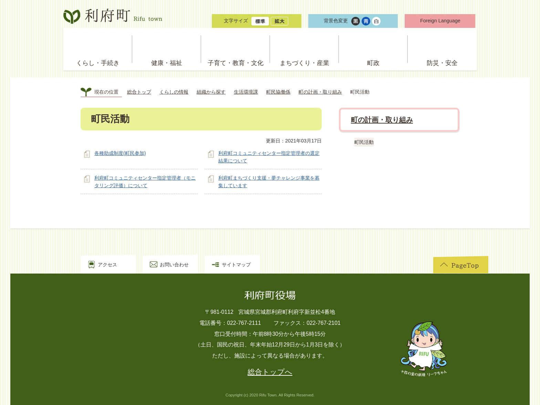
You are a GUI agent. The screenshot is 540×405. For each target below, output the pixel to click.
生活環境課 (246, 92)
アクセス (107, 264)
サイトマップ (236, 264)
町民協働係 (278, 92)
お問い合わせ (174, 264)
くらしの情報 (173, 92)
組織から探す (211, 92)
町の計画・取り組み (320, 92)
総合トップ (139, 92)
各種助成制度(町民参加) (120, 153)
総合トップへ (270, 372)
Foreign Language (440, 20)
